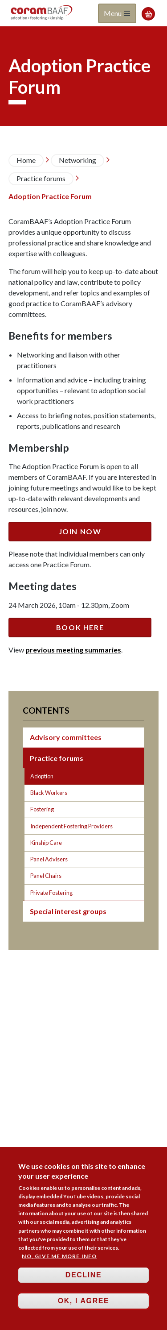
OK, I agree (84, 1305)
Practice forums (40, 178)
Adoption (41, 776)
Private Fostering (51, 892)
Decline (83, 1279)
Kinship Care (46, 842)
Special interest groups (68, 911)
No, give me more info (59, 1260)
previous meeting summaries (73, 649)
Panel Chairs (45, 875)
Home (26, 160)
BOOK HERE (80, 627)
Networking (77, 160)
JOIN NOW (80, 531)
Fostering (42, 809)
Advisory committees (66, 737)
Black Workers (48, 792)
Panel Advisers (49, 859)
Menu (117, 13)
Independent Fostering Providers (71, 826)
